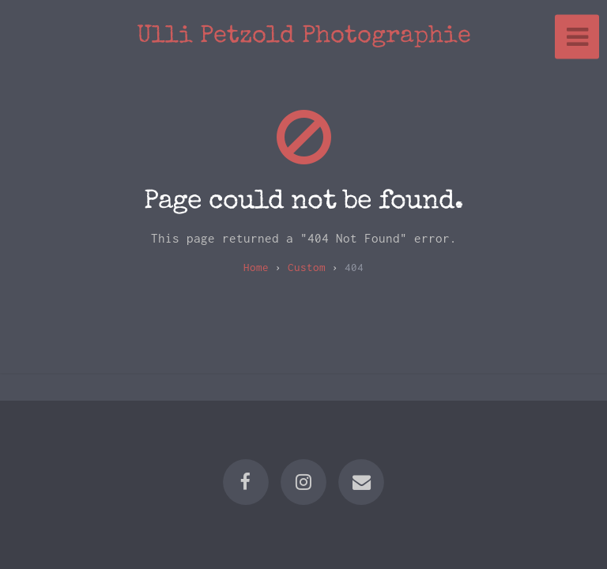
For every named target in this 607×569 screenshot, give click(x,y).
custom (307, 267)
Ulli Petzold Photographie (304, 36)
